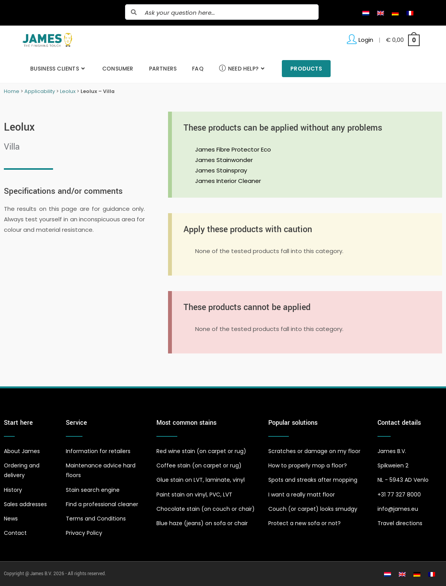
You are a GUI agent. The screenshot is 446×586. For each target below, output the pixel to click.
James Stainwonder (224, 160)
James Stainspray (221, 170)
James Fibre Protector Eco (233, 149)
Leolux (67, 91)
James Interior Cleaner (228, 181)
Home (11, 91)
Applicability (39, 91)
